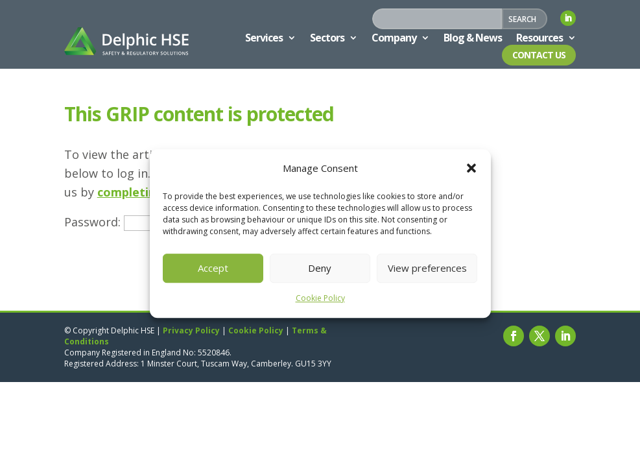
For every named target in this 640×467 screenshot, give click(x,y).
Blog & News (473, 37)
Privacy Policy (191, 330)
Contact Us (538, 55)
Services (264, 37)
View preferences (427, 268)
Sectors (327, 37)
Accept (213, 268)
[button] (471, 168)
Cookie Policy (320, 298)
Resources (539, 37)
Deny (319, 268)
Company (394, 37)
